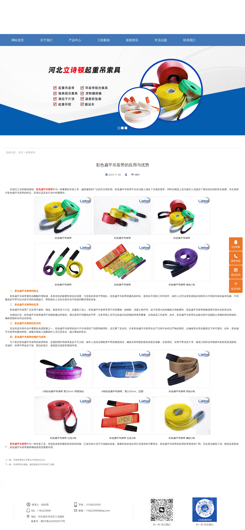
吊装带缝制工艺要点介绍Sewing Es (29, 459)
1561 (137, 174)
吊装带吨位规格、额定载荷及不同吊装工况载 (33, 464)
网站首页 (223, 5)
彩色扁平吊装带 (44, 189)
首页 (20, 152)
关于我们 (46, 40)
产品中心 (75, 40)
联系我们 (235, 5)
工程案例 (103, 40)
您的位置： (12, 152)
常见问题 (161, 40)
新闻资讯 (132, 40)
